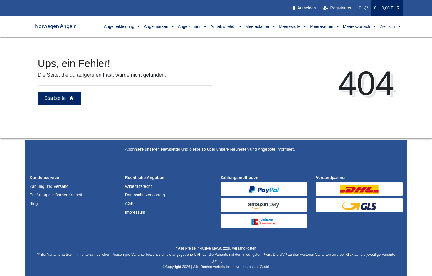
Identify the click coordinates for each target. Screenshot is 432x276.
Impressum (135, 212)
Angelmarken (156, 26)
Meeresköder (258, 26)
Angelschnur (190, 26)
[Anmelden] (304, 8)
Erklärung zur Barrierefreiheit (56, 195)
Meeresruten (322, 26)
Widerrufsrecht (138, 186)
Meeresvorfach (357, 26)
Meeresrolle (290, 26)
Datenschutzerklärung (145, 195)
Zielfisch (388, 26)
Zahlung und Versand (49, 186)
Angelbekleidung (119, 26)
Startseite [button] (59, 98)
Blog (34, 203)
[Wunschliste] (363, 8)
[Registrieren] (338, 8)
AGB (129, 203)
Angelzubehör (223, 26)
